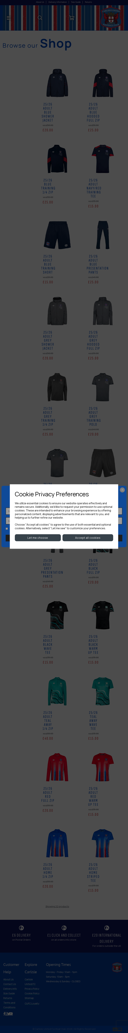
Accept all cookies (87, 538)
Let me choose (38, 538)
